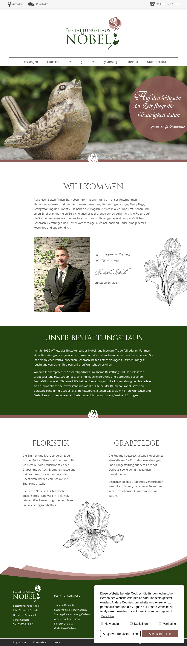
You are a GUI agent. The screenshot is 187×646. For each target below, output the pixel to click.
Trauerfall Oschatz (64, 605)
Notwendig (110, 623)
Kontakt (42, 4)
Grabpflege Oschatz (65, 628)
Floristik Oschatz (63, 623)
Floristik (132, 61)
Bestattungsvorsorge (104, 61)
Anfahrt (18, 4)
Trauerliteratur (155, 61)
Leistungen (30, 61)
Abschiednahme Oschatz (68, 619)
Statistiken (139, 623)
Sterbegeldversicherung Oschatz (72, 614)
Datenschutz (40, 642)
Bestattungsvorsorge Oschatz (70, 609)
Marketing (167, 623)
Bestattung (74, 61)
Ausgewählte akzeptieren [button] (120, 634)
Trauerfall (52, 61)
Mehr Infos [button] (107, 616)
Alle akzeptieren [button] (160, 634)
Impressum (19, 642)
